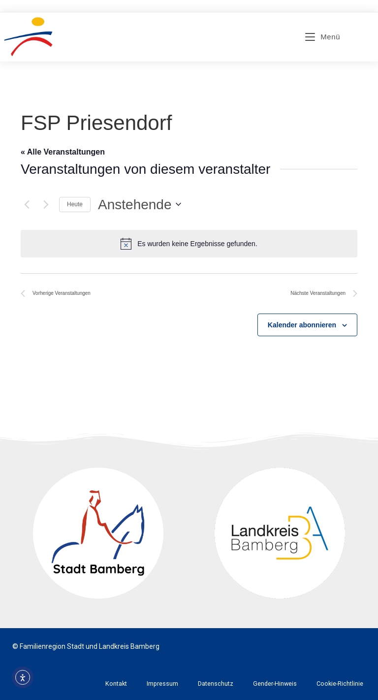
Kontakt (116, 683)
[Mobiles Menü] (322, 36)
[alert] (189, 243)
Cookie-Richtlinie (339, 683)
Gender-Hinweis (275, 683)
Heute (75, 204)
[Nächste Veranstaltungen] (46, 204)
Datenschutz (215, 683)
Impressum (162, 683)
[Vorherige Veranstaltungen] (26, 204)
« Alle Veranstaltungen (63, 152)
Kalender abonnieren (302, 325)
